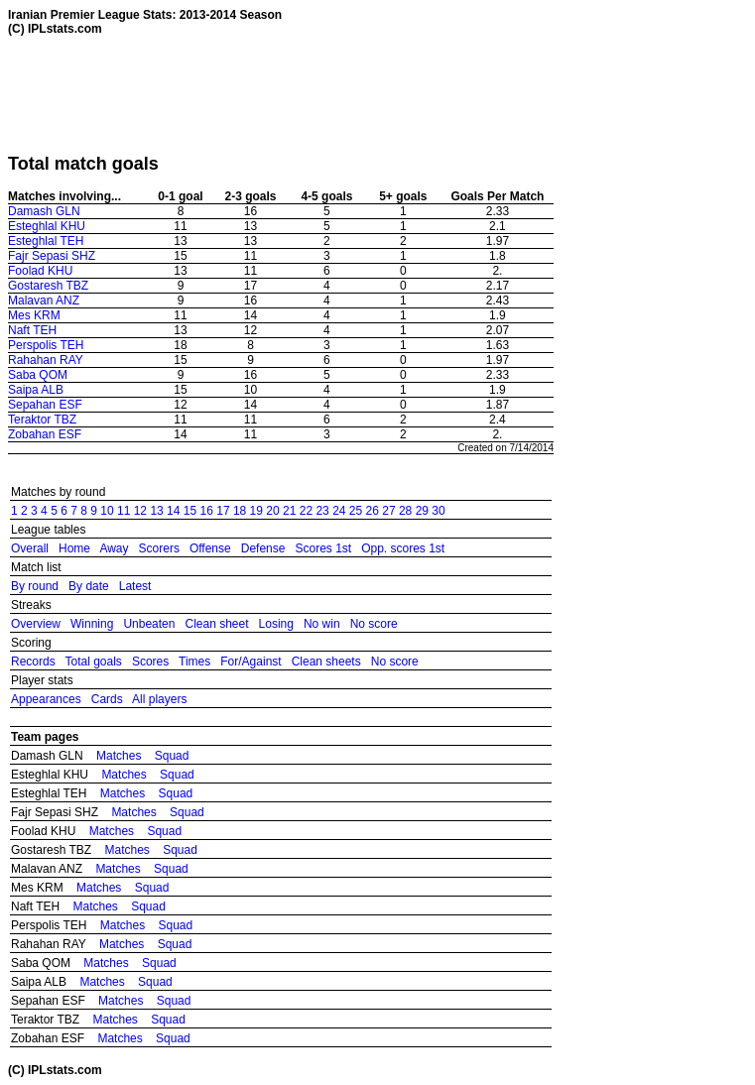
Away (113, 548)
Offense (210, 548)
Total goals (92, 661)
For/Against (250, 661)
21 (289, 511)
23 (321, 511)
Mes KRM (34, 315)
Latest (135, 586)
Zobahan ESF (44, 434)
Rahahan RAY (45, 360)
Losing (276, 624)
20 (272, 511)
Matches (118, 756)
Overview (36, 624)
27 (388, 511)
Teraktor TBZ (42, 419)
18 (239, 511)
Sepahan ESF (45, 405)
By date (88, 586)
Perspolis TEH (45, 345)
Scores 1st (323, 548)
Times (194, 661)
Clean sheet (216, 624)
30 (438, 511)
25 (355, 511)
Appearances (46, 699)
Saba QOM (37, 375)
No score (374, 624)
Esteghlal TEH (45, 241)
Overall (30, 548)
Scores (150, 661)
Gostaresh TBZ (48, 286)
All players (159, 699)
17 (222, 511)
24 (338, 511)
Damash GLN (44, 211)
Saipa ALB (35, 390)
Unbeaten (149, 624)
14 (173, 511)
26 (372, 511)
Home (74, 548)
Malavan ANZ (43, 300)
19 (256, 511)
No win (322, 624)
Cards (107, 699)
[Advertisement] (369, 94)
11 (123, 511)
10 (106, 511)
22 (306, 511)
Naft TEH (32, 330)
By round (35, 586)
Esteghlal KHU (46, 226)
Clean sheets (326, 661)
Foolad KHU (40, 271)
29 (422, 511)
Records (33, 661)
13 (156, 511)
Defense (263, 548)
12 (140, 511)
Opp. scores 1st (402, 548)
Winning (91, 624)
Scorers (159, 548)
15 (190, 511)
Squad (172, 756)
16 (206, 511)
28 (405, 511)
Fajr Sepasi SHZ (51, 256)
